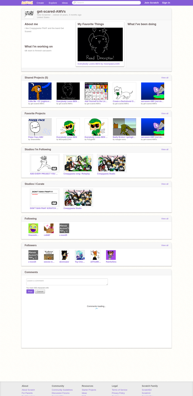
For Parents (27, 393)
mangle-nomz (120, 139)
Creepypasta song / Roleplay (77, 174)
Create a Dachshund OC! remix (124, 101)
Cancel (40, 291)
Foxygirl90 (91, 139)
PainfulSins (111, 262)
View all (164, 77)
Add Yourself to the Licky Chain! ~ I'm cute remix (96, 101)
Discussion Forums (60, 393)
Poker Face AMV (35, 137)
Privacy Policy (118, 393)
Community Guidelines (62, 390)
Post (30, 291)
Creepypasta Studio (106, 174)
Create (40, 2)
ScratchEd (146, 390)
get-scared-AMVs (37, 104)
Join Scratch (151, 2)
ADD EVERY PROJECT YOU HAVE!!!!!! (44, 174)
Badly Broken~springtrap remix (124, 137)
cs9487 (47, 235)
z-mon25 (63, 235)
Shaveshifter (35, 139)
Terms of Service (119, 390)
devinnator (64, 262)
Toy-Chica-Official (80, 262)
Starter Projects (89, 390)
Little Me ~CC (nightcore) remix (40, 101)
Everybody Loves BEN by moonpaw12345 (99, 64)
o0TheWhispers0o (95, 262)
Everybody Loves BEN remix (96, 137)
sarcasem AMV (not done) (152, 101)
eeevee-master (49, 262)
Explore (53, 2)
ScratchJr (146, 393)
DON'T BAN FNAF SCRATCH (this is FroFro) (44, 208)
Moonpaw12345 (65, 139)
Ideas (65, 2)
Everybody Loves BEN (66, 137)
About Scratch (28, 390)
